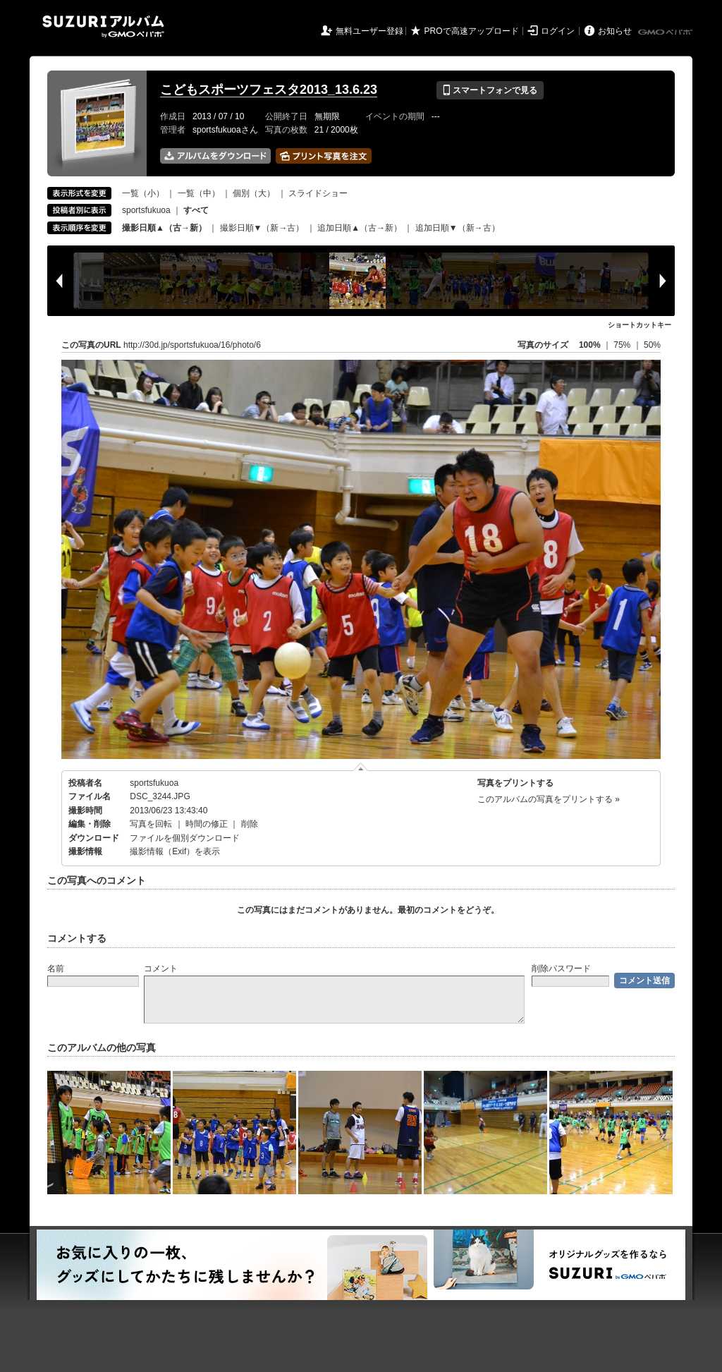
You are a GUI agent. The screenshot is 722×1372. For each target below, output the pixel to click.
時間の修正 (206, 824)
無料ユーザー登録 (369, 31)
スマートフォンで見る (489, 90)
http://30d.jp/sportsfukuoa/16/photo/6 (192, 345)
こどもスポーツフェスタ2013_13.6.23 (268, 90)
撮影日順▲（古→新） (164, 228)
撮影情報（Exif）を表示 (175, 851)
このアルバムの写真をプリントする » (548, 799)
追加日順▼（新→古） (457, 228)
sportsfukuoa (146, 210)
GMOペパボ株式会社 (666, 32)
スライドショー (318, 193)
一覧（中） (199, 193)
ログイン (558, 31)
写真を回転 (151, 824)
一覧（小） (143, 193)
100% (590, 345)
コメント (161, 968)
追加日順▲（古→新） (359, 228)
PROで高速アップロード (471, 31)
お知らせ (615, 31)
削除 (249, 824)
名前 (55, 968)
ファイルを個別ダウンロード (185, 838)
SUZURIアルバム (103, 26)
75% (622, 345)
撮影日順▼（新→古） (262, 228)
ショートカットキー (639, 325)
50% (652, 345)
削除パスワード (561, 968)
